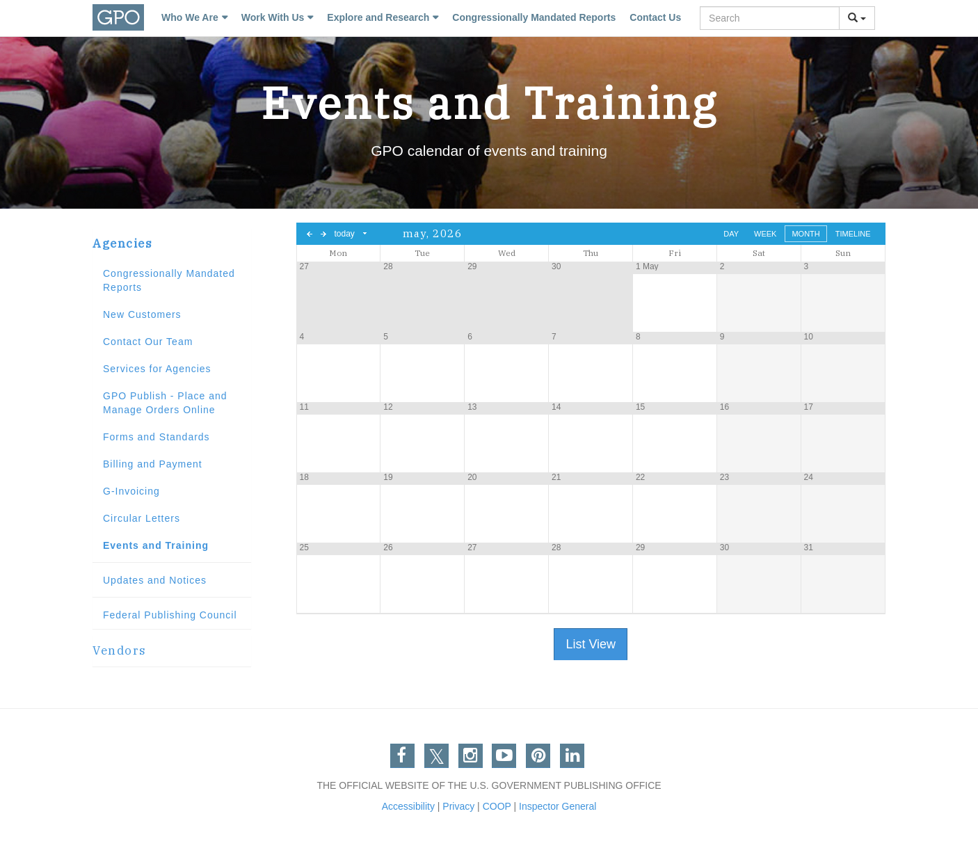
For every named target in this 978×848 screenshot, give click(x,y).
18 (304, 477)
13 (471, 407)
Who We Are (189, 17)
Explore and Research (378, 17)
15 (640, 407)
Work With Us (273, 17)
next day (323, 234)
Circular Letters (141, 518)
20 (471, 477)
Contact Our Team (148, 341)
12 (387, 407)
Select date (365, 233)
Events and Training (156, 545)
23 (724, 477)
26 (387, 547)
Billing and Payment (152, 464)
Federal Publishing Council (170, 615)
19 (387, 477)
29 (471, 266)
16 (724, 407)
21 (556, 477)
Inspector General (557, 806)
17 (808, 407)
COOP (497, 806)
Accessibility (408, 806)
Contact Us (655, 17)
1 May (647, 266)
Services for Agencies (157, 368)
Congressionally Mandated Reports (534, 17)
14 (556, 407)
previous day (309, 234)
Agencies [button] (122, 243)
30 (556, 266)
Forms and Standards (156, 436)
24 (808, 477)
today (345, 234)
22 (640, 477)
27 (304, 266)
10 (808, 337)
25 (304, 547)
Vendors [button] (120, 650)
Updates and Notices (155, 580)
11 (304, 407)
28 (387, 266)
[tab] (172, 244)
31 (808, 547)
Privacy (458, 806)
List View (591, 644)
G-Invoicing (131, 491)
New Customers (142, 314)
